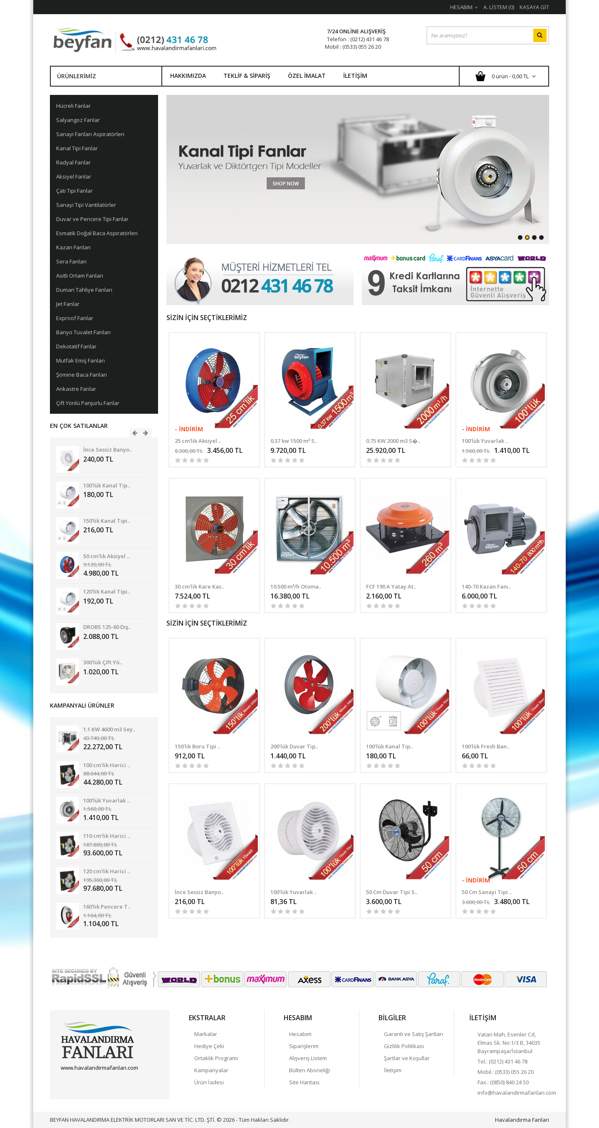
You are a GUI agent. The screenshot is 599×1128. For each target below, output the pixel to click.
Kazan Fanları (73, 247)
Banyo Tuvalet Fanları (83, 332)
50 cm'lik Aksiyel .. (106, 556)
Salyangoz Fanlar (78, 120)
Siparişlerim (304, 1046)
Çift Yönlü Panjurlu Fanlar (87, 403)
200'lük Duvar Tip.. (294, 746)
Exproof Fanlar (74, 318)
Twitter (81, 1082)
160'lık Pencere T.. (106, 906)
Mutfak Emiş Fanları (80, 360)
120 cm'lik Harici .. (106, 871)
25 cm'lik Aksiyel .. (198, 441)
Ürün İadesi (209, 1082)
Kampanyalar (211, 1070)
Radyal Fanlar (73, 162)
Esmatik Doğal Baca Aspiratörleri (97, 233)
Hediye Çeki (209, 1046)
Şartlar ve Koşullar (407, 1058)
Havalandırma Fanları (522, 1119)
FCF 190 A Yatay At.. (391, 586)
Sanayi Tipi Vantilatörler (86, 205)
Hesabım (300, 1034)
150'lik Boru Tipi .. (197, 746)
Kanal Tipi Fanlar (77, 148)
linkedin (110, 1082)
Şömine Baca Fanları (81, 374)
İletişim (355, 76)
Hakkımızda (188, 76)
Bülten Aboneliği (309, 1070)
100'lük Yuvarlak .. (106, 800)
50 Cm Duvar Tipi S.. (391, 892)
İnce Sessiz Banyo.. (107, 449)
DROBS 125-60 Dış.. (107, 627)
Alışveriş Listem (308, 1058)
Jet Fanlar (67, 304)
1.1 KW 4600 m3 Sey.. (109, 729)
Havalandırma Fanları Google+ (96, 1082)
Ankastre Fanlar (76, 389)
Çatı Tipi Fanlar (74, 190)
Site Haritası (304, 1082)
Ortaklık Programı (216, 1058)
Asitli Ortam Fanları (79, 275)
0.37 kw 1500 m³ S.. (293, 441)
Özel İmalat (307, 76)
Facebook (67, 1082)
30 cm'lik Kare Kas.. (199, 586)
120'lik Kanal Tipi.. (106, 591)
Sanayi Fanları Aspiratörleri (90, 134)
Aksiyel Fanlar (73, 176)
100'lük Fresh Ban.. (485, 746)
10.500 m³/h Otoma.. (295, 586)
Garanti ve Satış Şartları (413, 1034)
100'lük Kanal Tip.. (106, 485)
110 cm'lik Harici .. (106, 836)
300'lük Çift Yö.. (102, 662)
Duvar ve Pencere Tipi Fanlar (92, 219)
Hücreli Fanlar (73, 105)
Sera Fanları (71, 261)
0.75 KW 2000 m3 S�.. (393, 441)
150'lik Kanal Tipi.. (106, 520)
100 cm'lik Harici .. (106, 765)
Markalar (205, 1034)
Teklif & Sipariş (246, 76)
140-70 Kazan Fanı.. (486, 586)
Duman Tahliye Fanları (84, 289)
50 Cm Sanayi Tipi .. (487, 892)
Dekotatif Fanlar (76, 346)
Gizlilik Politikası (404, 1046)
